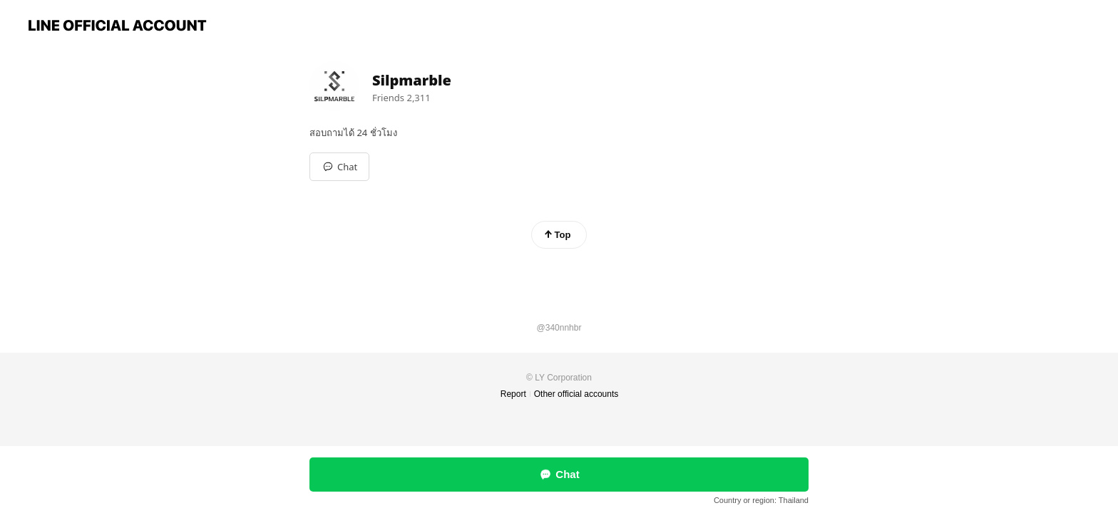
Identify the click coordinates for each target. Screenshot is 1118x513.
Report (513, 394)
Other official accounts (576, 394)
